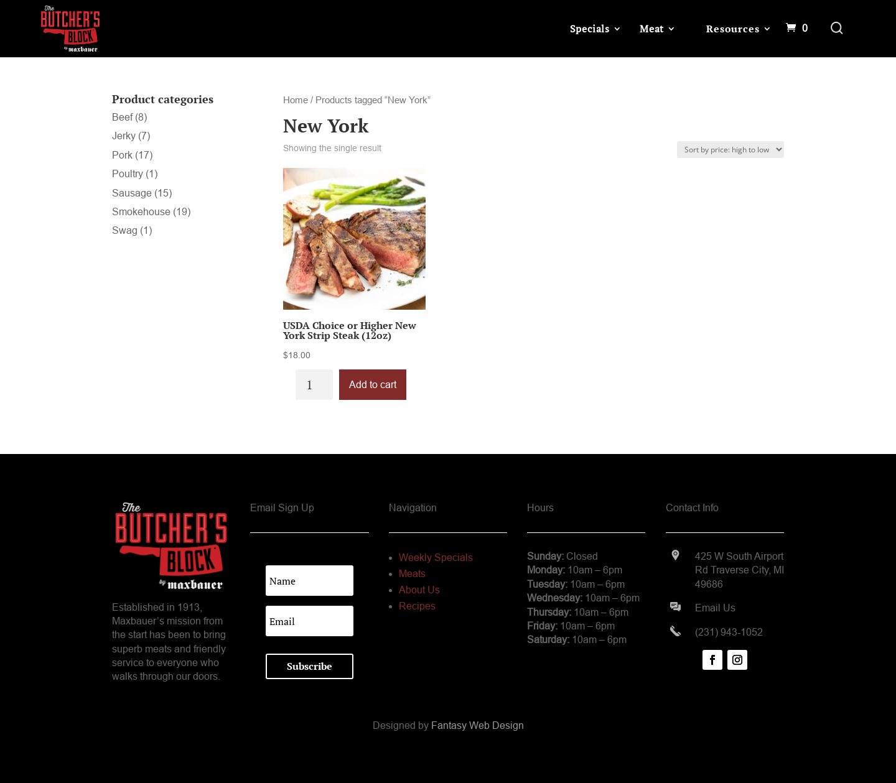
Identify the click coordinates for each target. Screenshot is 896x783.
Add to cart (372, 384)
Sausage (132, 193)
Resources (732, 28)
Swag (125, 230)
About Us (419, 590)
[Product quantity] (314, 384)
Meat (652, 28)
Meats (412, 573)
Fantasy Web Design (477, 725)
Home (295, 100)
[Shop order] (730, 149)
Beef (122, 117)
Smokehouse (141, 211)
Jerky (124, 136)
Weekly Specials (436, 557)
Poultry (127, 174)
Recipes (417, 606)
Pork (122, 155)
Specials (590, 28)
